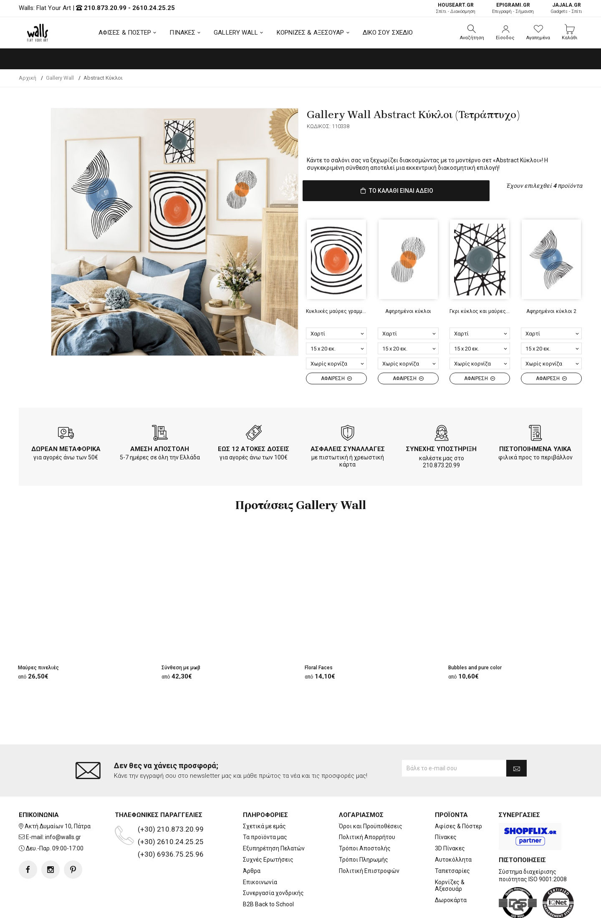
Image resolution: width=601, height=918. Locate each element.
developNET (370, 907)
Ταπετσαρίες (452, 837)
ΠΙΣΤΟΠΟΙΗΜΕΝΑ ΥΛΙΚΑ (535, 447)
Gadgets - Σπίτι (566, 8)
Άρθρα (251, 837)
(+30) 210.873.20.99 (171, 796)
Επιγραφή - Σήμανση (513, 8)
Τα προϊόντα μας (265, 803)
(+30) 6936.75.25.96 (171, 821)
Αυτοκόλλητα (453, 826)
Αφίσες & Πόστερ (458, 792)
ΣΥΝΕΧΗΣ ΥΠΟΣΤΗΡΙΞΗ (441, 447)
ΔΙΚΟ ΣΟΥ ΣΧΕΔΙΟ (388, 32)
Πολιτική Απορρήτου (367, 803)
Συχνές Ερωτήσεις (268, 826)
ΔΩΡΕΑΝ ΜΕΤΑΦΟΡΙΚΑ (66, 447)
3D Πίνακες (450, 815)
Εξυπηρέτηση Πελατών (274, 815)
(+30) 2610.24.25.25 (171, 808)
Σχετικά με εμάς (264, 792)
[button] (472, 32)
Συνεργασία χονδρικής (273, 859)
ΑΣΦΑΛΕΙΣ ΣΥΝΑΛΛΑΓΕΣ (348, 447)
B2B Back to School (268, 871)
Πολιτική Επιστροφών (369, 837)
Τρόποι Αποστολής (365, 815)
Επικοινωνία (260, 848)
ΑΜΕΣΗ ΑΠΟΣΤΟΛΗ (159, 447)
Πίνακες (446, 803)
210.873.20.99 (105, 8)
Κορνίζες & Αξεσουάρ (450, 852)
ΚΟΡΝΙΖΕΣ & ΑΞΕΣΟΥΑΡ (310, 32)
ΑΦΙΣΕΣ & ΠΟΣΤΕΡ (125, 32)
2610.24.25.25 (153, 8)
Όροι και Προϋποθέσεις (370, 792)
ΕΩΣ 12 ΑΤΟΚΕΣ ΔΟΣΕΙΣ (253, 447)
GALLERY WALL (236, 32)
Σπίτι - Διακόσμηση (455, 8)
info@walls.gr (63, 803)
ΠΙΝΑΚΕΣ (182, 32)
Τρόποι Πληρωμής (363, 826)
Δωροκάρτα (451, 866)
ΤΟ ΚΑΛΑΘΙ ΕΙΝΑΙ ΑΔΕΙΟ (396, 190)
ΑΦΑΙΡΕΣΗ (336, 377)
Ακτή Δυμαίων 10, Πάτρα (58, 792)
